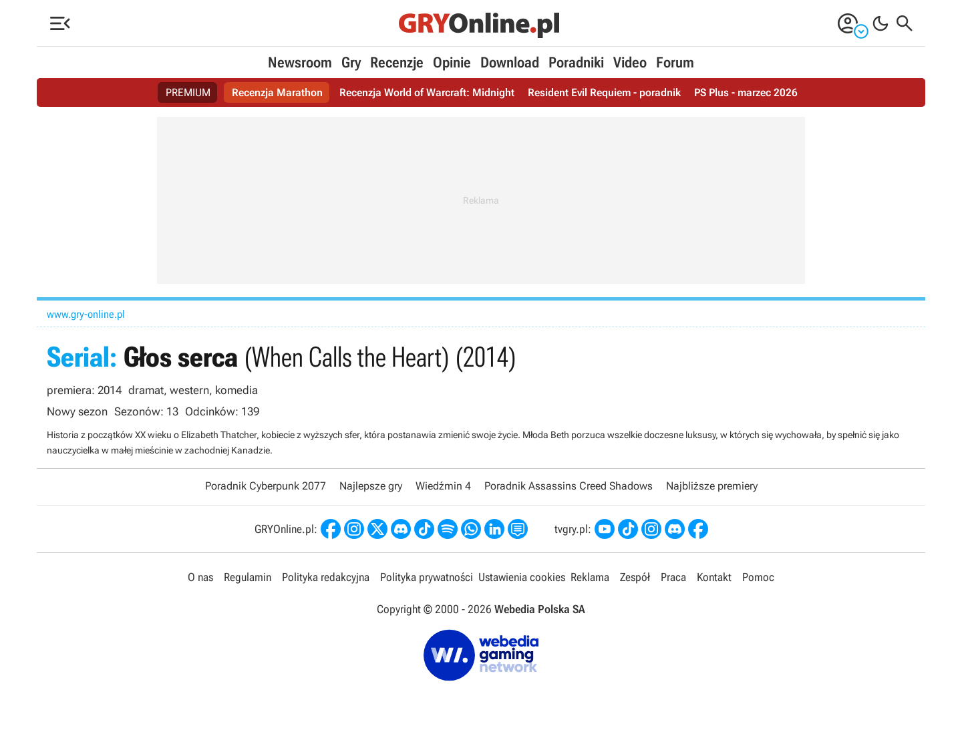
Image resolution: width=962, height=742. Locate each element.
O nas (200, 577)
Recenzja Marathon (277, 92)
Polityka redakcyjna (325, 577)
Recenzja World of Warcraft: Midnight (426, 92)
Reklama (590, 577)
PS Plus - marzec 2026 (746, 92)
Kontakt (714, 577)
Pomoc (758, 577)
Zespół (635, 577)
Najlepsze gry (370, 486)
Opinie (452, 62)
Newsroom (300, 62)
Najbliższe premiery (712, 486)
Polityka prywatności (426, 577)
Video (630, 62)
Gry (351, 62)
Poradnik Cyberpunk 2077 (265, 486)
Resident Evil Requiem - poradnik (604, 92)
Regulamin (247, 577)
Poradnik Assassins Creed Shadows (568, 486)
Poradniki (576, 62)
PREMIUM (188, 92)
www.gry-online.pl (86, 314)
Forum (675, 62)
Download (509, 62)
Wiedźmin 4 (443, 486)
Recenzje (397, 62)
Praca (673, 577)
